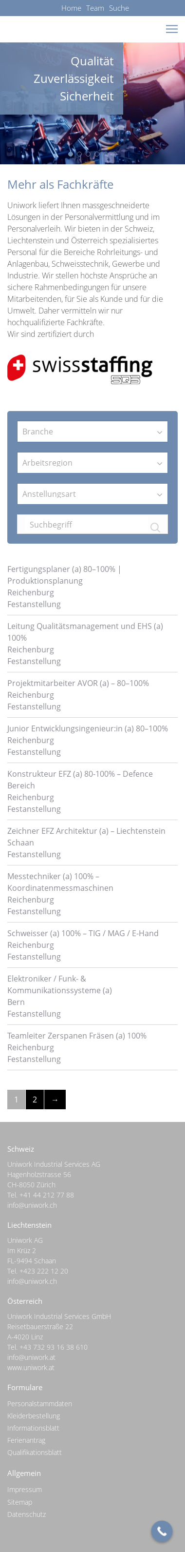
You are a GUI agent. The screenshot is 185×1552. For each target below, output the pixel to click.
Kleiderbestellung (33, 1415)
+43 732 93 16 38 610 (53, 1347)
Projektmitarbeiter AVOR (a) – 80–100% (78, 683)
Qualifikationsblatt (34, 1452)
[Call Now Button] (162, 1531)
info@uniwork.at (31, 1357)
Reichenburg (30, 592)
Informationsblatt (33, 1428)
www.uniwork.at (31, 1367)
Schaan (20, 842)
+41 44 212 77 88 (46, 1194)
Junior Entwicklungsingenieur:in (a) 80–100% (87, 728)
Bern (16, 1002)
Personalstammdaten (39, 1403)
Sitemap (19, 1502)
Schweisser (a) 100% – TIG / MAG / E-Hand (83, 933)
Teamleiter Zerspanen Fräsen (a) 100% (77, 1035)
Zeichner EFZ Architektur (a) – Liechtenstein (86, 830)
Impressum (24, 1489)
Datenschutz (26, 1514)
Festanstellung (34, 604)
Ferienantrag (26, 1440)
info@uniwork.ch (32, 1205)
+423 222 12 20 (43, 1271)
